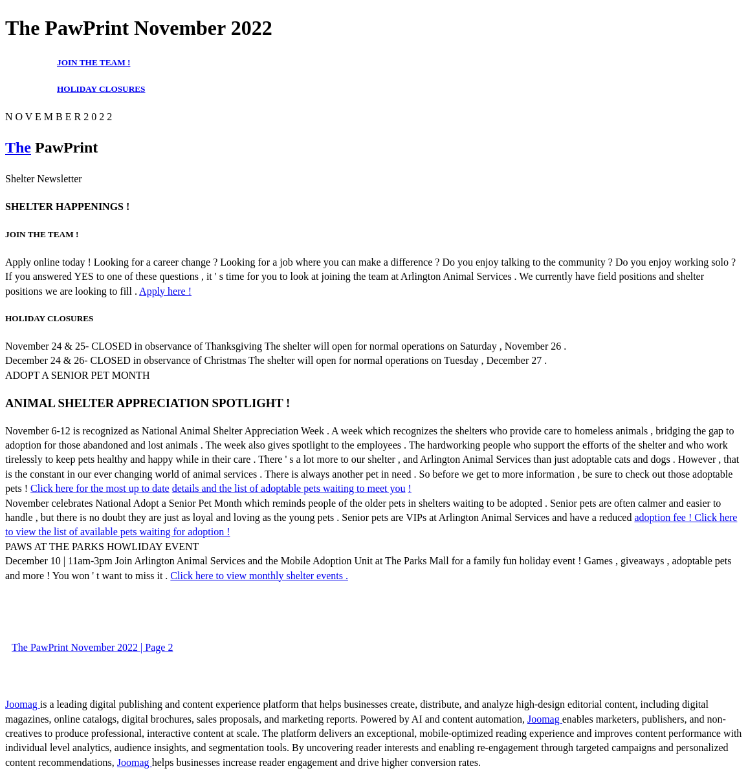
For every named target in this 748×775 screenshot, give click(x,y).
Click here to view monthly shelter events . (259, 575)
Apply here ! (165, 291)
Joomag (22, 704)
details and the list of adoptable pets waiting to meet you (289, 488)
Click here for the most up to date (100, 488)
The (18, 147)
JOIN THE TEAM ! (93, 62)
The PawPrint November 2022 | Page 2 (92, 647)
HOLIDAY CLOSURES (101, 89)
